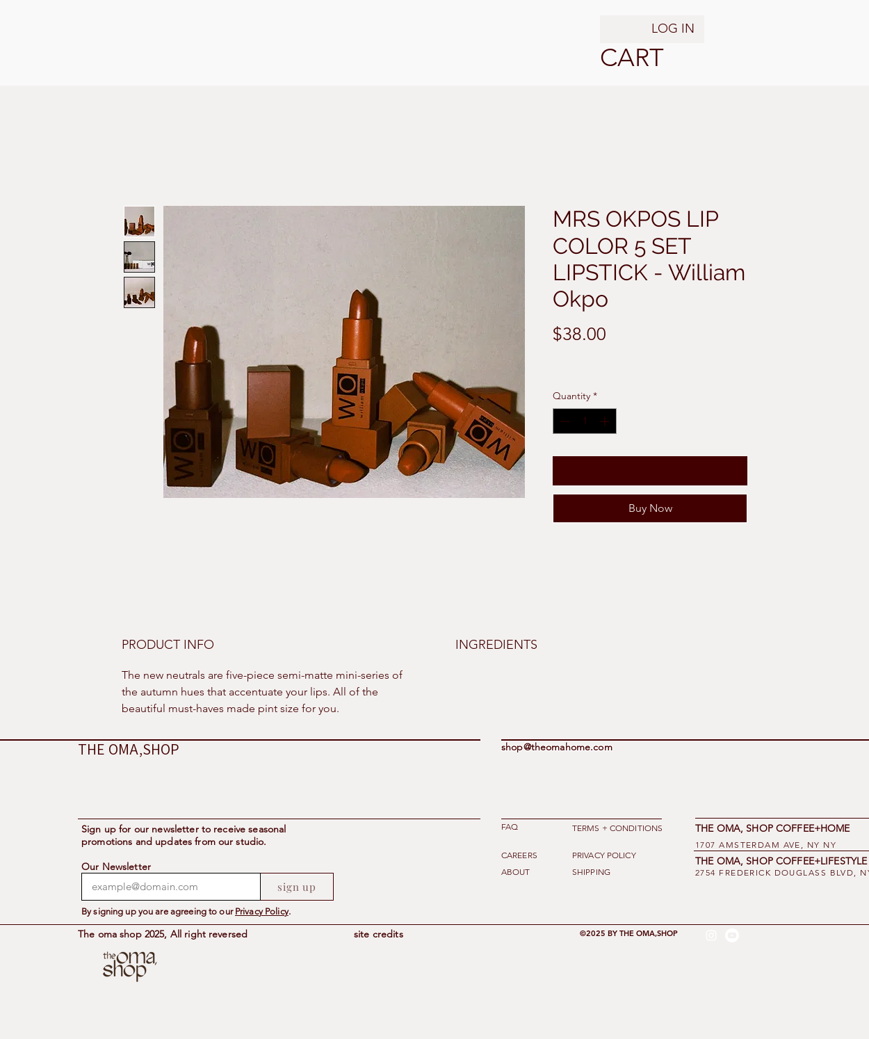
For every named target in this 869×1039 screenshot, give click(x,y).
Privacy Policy (262, 911)
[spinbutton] (584, 421)
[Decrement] (563, 421)
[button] (617, 57)
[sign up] (297, 887)
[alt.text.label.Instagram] (711, 935)
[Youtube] (732, 935)
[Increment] (606, 421)
